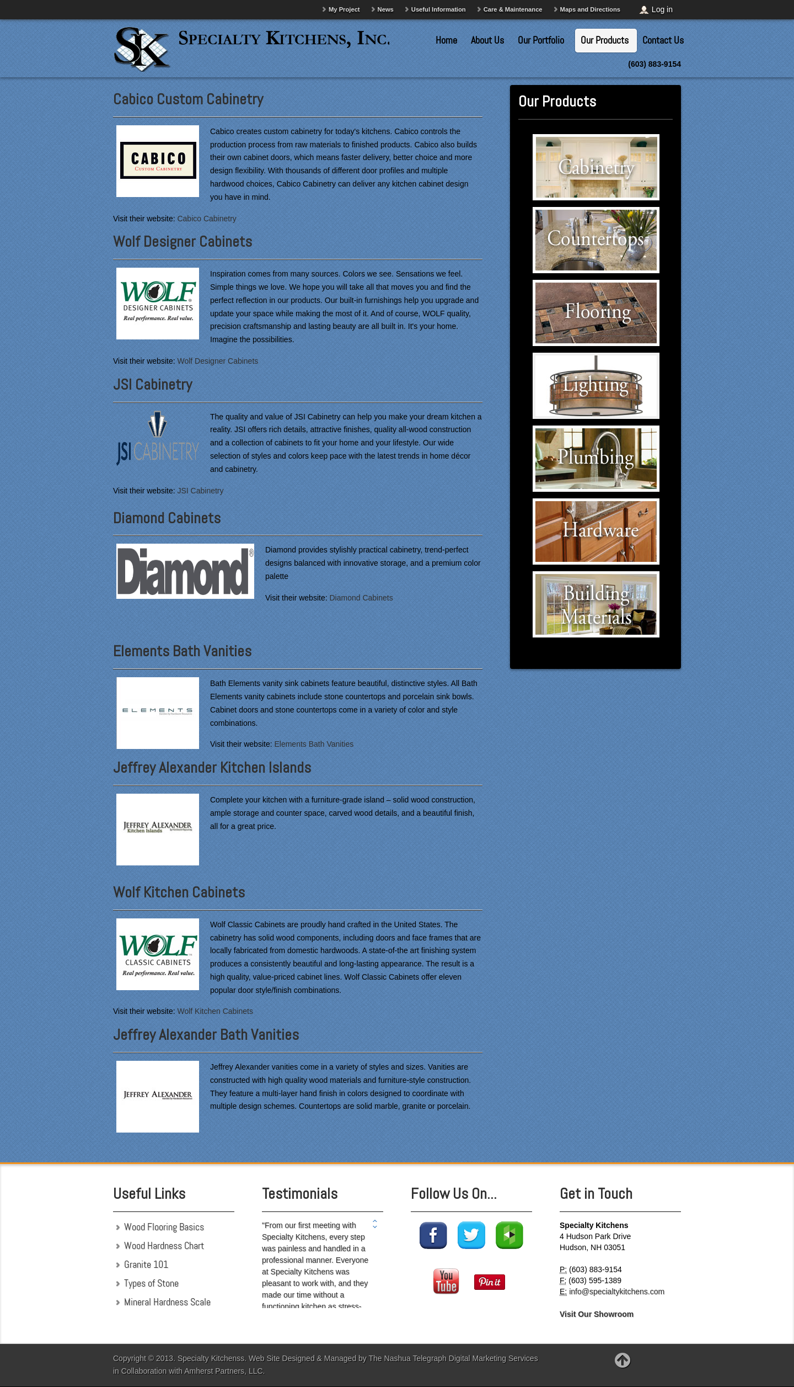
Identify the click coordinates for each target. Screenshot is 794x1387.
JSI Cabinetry (152, 384)
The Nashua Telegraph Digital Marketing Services (453, 1358)
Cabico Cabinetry (206, 218)
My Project (344, 9)
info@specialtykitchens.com (616, 1291)
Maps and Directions (590, 9)
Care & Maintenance (513, 9)
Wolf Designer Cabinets (182, 241)
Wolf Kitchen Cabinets (179, 892)
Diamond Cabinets (167, 518)
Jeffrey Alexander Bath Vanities (206, 1034)
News (386, 9)
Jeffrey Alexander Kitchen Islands (212, 767)
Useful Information (438, 9)
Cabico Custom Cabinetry (188, 99)
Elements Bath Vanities (182, 651)
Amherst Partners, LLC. (224, 1371)
